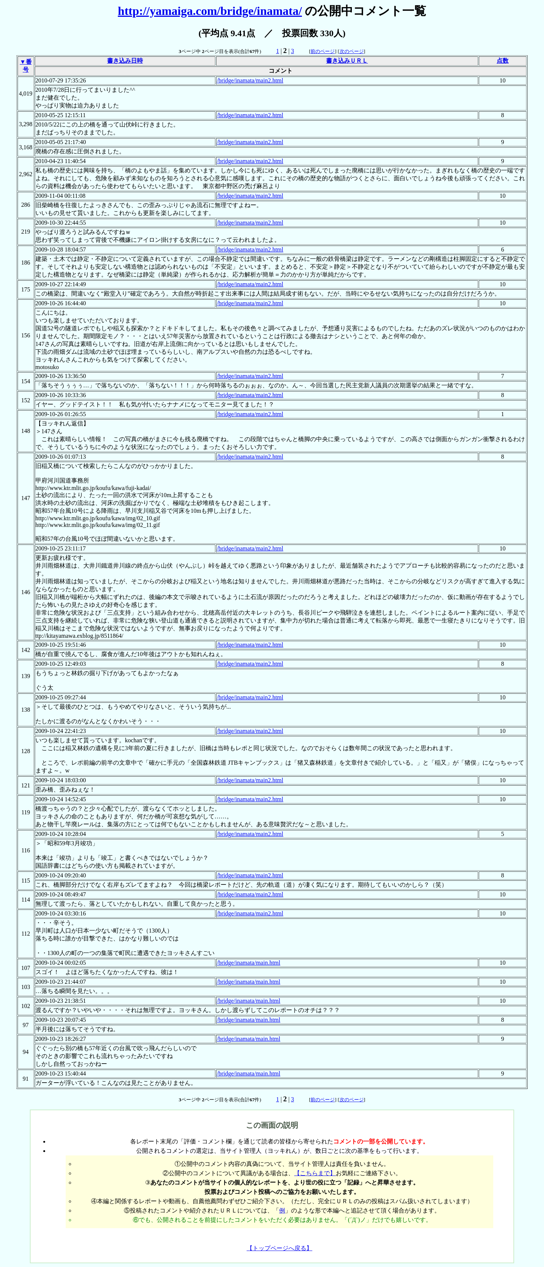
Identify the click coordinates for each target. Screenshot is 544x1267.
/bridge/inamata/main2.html (250, 80)
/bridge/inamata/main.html (248, 962)
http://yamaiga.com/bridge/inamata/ (210, 11)
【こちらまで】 (315, 1173)
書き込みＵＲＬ (347, 60)
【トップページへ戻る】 (279, 1248)
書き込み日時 (125, 60)
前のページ (322, 51)
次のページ (352, 51)
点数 (503, 60)
